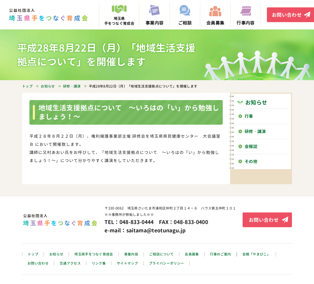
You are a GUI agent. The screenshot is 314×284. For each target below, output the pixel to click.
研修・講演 (255, 131)
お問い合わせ (287, 14)
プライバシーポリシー (166, 263)
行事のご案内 (220, 254)
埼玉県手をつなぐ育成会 (93, 254)
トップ (33, 254)
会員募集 (192, 254)
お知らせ (256, 102)
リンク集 (99, 263)
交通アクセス (70, 263)
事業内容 (131, 254)
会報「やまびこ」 (256, 254)
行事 (249, 116)
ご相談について (161, 254)
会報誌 (251, 146)
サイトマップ (127, 263)
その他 (251, 161)
